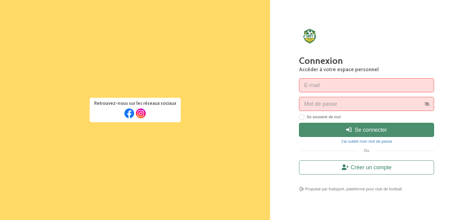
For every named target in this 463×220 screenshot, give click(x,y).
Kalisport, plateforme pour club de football (365, 189)
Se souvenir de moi (323, 117)
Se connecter (366, 130)
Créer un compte (367, 167)
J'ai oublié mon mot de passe (366, 141)
